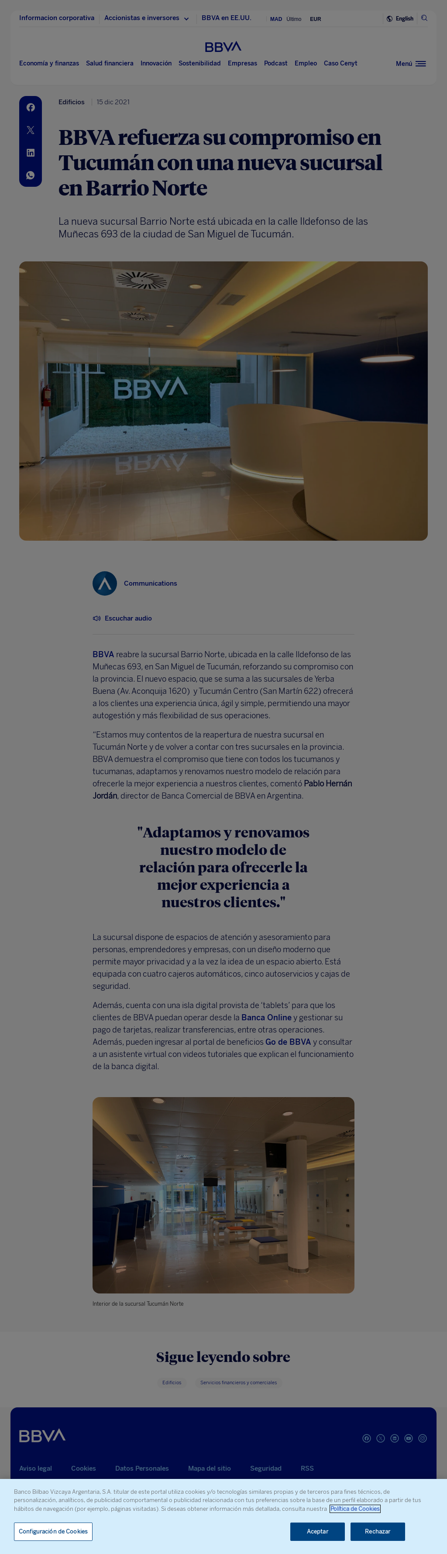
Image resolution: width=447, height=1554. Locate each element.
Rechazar (377, 1531)
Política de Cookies (355, 1509)
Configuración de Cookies (53, 1531)
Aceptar (317, 1531)
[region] (223, 1516)
